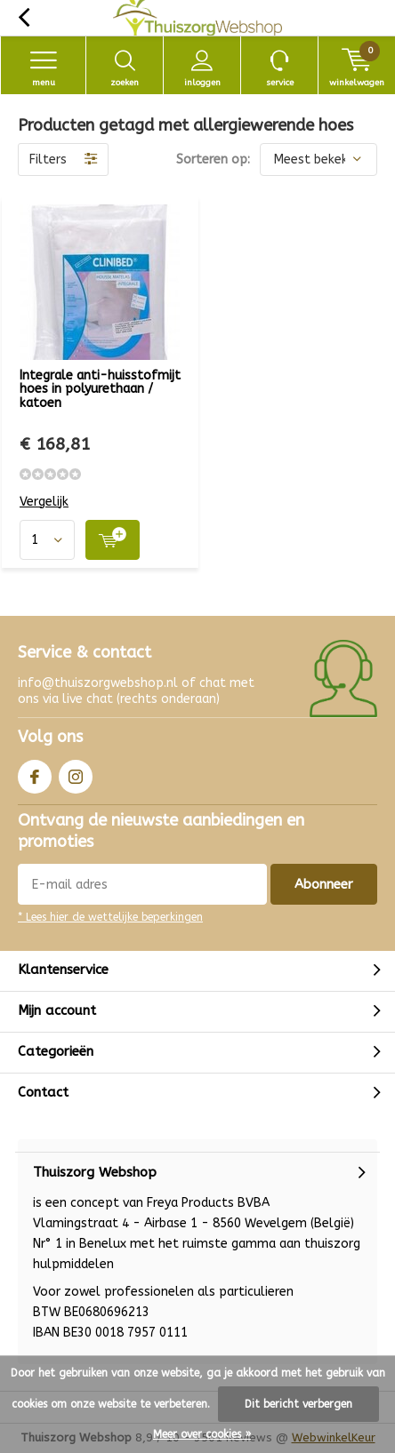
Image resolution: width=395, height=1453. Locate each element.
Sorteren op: (213, 159)
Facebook (35, 773)
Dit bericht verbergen (298, 1404)
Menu (43, 68)
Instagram (76, 773)
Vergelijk (44, 501)
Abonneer (323, 884)
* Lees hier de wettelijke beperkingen (110, 917)
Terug (23, 18)
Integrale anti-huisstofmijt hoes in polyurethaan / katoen (100, 389)
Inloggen (202, 68)
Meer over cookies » (202, 1434)
